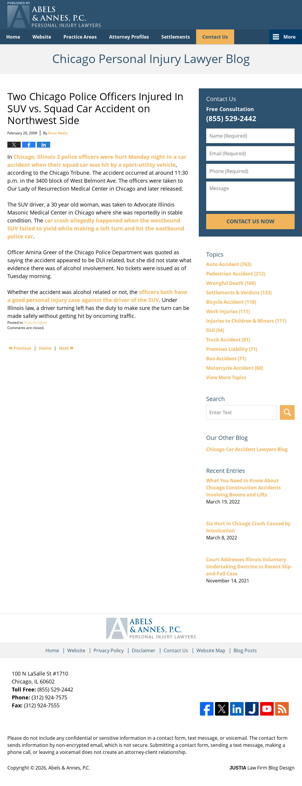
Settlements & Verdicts (239, 292)
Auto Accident (35, 322)
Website (41, 37)
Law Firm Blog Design (262, 767)
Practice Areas (80, 37)
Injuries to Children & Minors (246, 321)
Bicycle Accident (231, 302)
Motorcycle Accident (234, 368)
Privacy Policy (108, 650)
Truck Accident (228, 339)
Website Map (210, 650)
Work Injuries (228, 311)
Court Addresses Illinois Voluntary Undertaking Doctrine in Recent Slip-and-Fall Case (249, 566)
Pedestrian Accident (235, 273)
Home (13, 37)
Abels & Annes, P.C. (69, 767)
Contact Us (215, 37)
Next (66, 347)
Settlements (175, 37)
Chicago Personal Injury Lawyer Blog (54, 15)
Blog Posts (245, 650)
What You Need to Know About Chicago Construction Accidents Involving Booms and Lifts (243, 487)
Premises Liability (231, 349)
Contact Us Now (250, 221)
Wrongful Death (231, 283)
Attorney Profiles (129, 37)
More (289, 37)
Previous (20, 347)
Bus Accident (226, 358)
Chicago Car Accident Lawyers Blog (247, 449)
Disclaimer (143, 650)
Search (287, 412)
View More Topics (226, 377)
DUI (215, 330)
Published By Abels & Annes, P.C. (234, 14)
